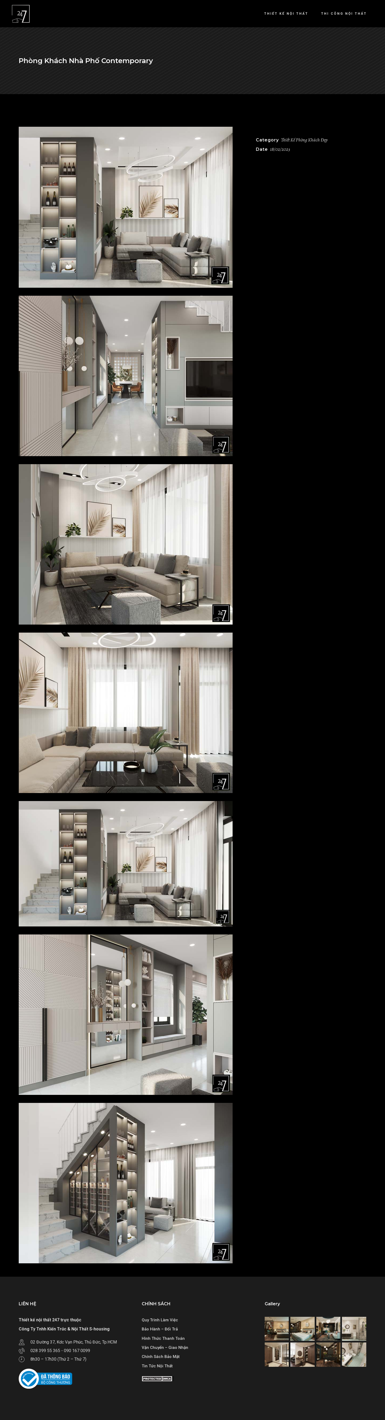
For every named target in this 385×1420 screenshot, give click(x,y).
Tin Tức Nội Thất (157, 1366)
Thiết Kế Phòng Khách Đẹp (304, 140)
